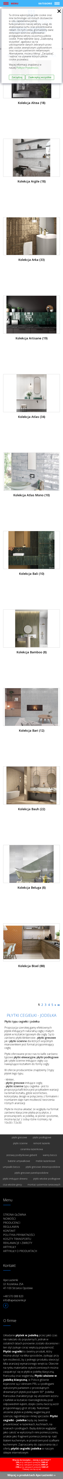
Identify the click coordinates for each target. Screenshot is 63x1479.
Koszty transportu (17, 1239)
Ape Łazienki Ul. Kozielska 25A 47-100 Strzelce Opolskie (18, 1284)
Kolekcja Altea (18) (31, 103)
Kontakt (9, 1231)
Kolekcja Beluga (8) (31, 888)
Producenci (11, 1223)
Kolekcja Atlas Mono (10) (31, 495)
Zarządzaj (17, 77)
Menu (14, 3)
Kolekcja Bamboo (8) (31, 652)
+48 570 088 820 (13, 1296)
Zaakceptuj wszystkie (39, 77)
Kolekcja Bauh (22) (31, 809)
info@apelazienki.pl (14, 1300)
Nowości (9, 1219)
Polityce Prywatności (27, 67)
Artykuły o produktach (20, 1251)
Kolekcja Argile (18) (31, 181)
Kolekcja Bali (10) (31, 574)
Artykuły (9, 1247)
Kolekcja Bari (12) (31, 730)
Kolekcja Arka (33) (31, 260)
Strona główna (14, 1214)
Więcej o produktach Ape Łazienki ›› (31, 1475)
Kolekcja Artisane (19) (31, 338)
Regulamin (11, 1227)
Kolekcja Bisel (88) (31, 966)
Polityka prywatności (19, 1235)
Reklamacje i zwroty (17, 1243)
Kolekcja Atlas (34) (31, 417)
